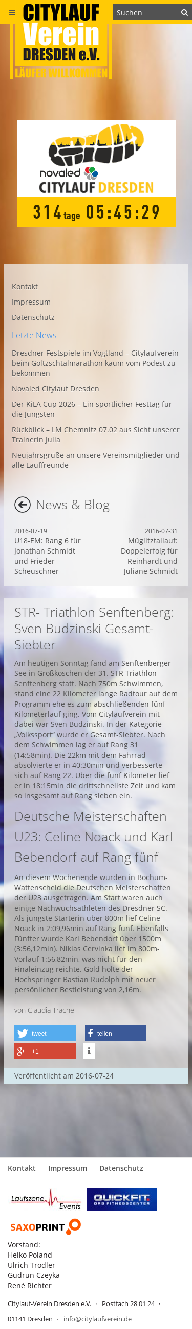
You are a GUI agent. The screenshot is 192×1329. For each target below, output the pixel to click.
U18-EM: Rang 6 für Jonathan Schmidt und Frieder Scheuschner (47, 551)
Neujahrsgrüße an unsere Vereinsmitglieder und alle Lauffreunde (96, 460)
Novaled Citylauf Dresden (55, 388)
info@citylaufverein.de (97, 1318)
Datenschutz (33, 317)
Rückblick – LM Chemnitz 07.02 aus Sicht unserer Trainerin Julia (96, 434)
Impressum (31, 302)
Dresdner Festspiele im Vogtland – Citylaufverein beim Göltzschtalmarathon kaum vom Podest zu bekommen (95, 363)
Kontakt (25, 286)
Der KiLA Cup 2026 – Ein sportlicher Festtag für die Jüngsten (92, 409)
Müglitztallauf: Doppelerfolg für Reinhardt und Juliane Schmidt (149, 551)
